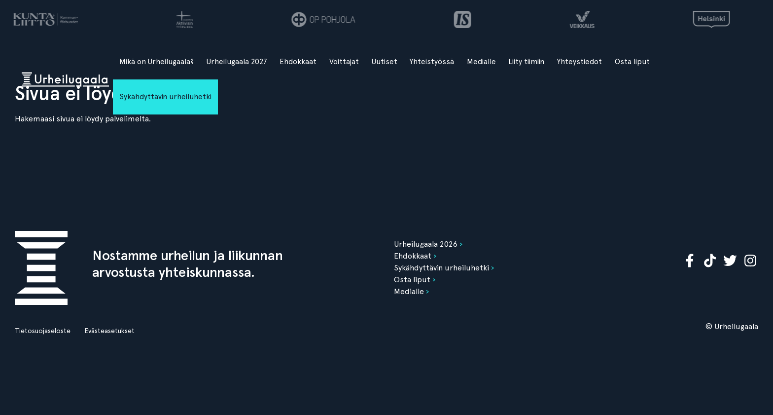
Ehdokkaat (298, 61)
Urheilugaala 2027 (237, 61)
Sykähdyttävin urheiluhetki (165, 96)
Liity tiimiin (526, 61)
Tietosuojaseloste (42, 331)
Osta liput (632, 61)
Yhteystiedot (579, 61)
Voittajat (344, 61)
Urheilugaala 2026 (425, 244)
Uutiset (384, 61)
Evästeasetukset (109, 331)
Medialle (481, 61)
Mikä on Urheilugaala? (156, 61)
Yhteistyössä (432, 61)
